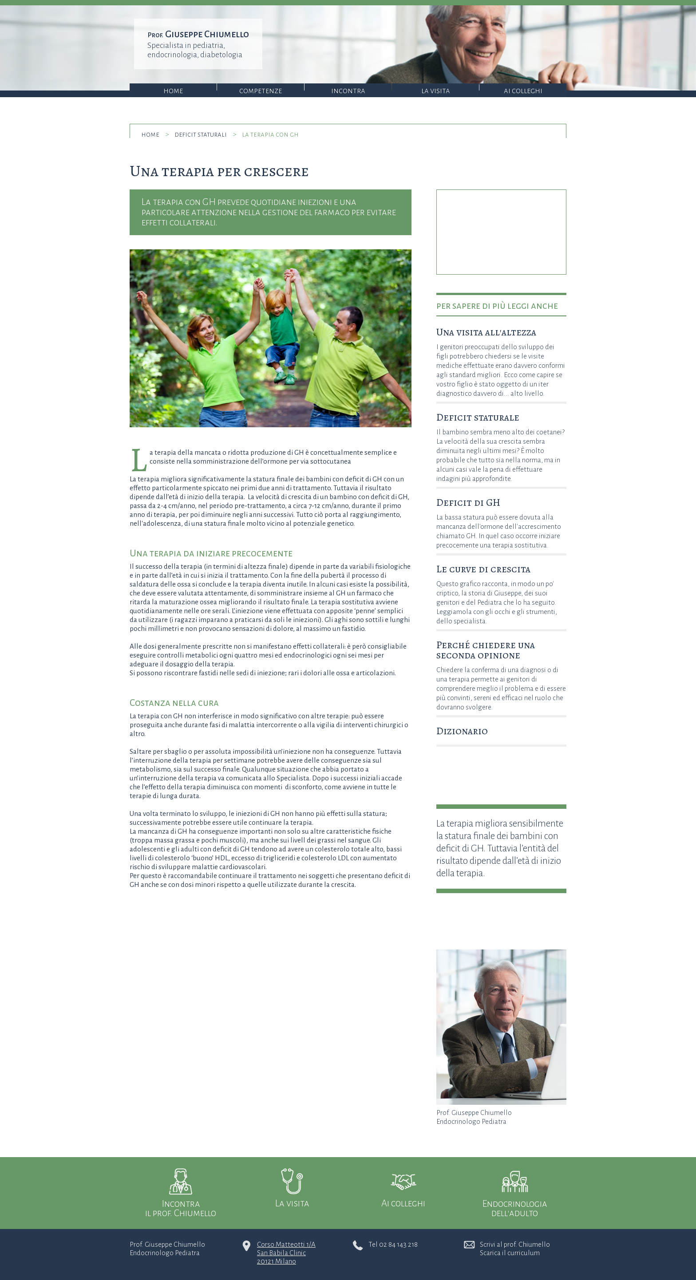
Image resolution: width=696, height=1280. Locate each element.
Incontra (348, 91)
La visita (435, 91)
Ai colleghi (523, 91)
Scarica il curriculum (510, 1252)
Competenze (260, 91)
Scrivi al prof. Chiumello (515, 1244)
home (150, 134)
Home (173, 91)
